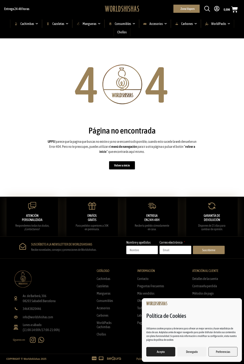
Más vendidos (145, 293)
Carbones (102, 315)
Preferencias (223, 352)
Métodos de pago (203, 293)
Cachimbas (103, 279)
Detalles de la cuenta (205, 279)
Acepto (161, 352)
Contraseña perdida (204, 286)
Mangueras (104, 293)
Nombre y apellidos (138, 242)
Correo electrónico (171, 242)
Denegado (192, 352)
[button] (206, 9)
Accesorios (103, 308)
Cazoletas (103, 286)
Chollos (101, 334)
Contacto (143, 279)
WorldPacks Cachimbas (104, 325)
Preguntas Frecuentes (150, 286)
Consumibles (105, 301)
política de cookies (164, 339)
